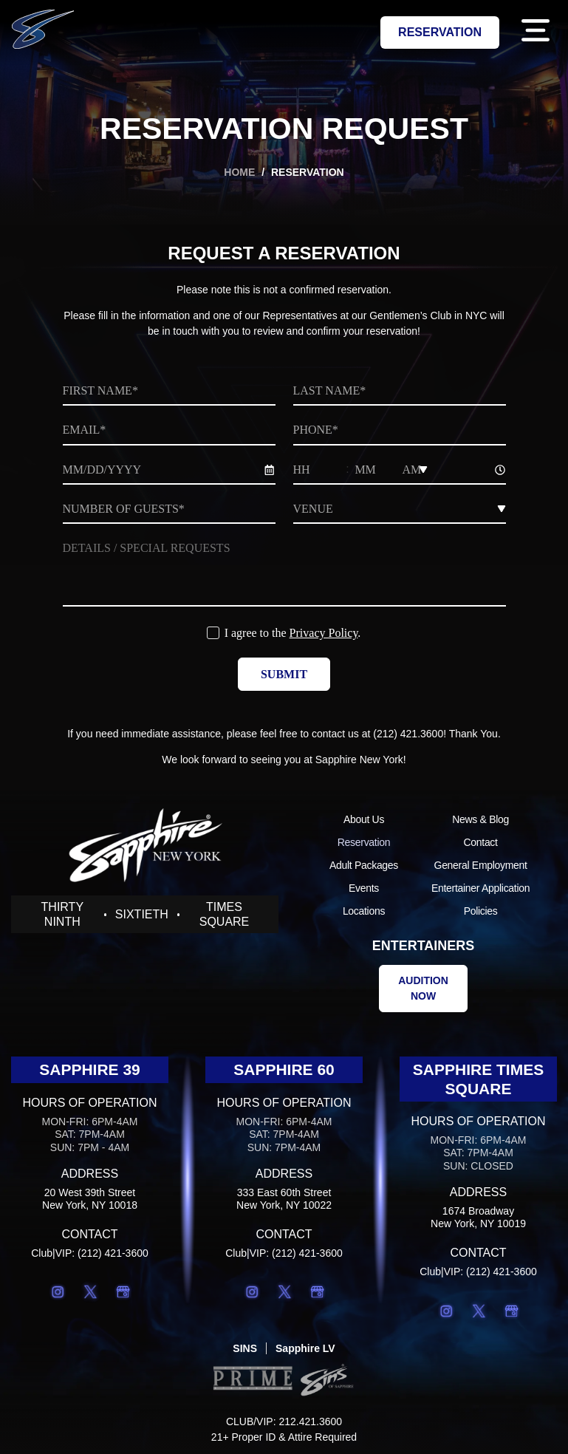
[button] (535, 33)
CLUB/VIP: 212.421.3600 (284, 1421)
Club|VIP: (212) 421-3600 (89, 1253)
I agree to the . (293, 633)
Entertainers (423, 945)
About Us (363, 819)
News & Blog (480, 819)
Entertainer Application (480, 888)
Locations (364, 911)
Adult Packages (363, 865)
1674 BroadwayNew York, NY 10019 (478, 1217)
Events (364, 888)
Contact (481, 842)
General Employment (480, 865)
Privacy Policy (324, 633)
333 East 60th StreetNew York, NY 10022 (284, 1199)
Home (239, 172)
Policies (481, 911)
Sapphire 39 (89, 1069)
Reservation (364, 842)
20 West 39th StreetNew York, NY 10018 (89, 1199)
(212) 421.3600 (408, 734)
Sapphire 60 (284, 1069)
